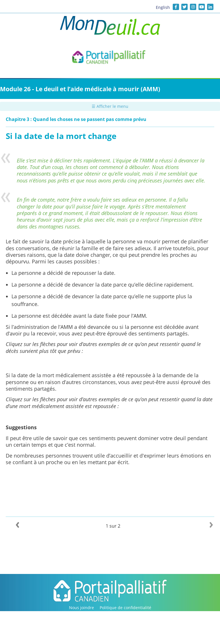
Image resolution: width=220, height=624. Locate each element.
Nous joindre (81, 607)
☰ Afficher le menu (110, 106)
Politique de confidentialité (125, 607)
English (163, 7)
